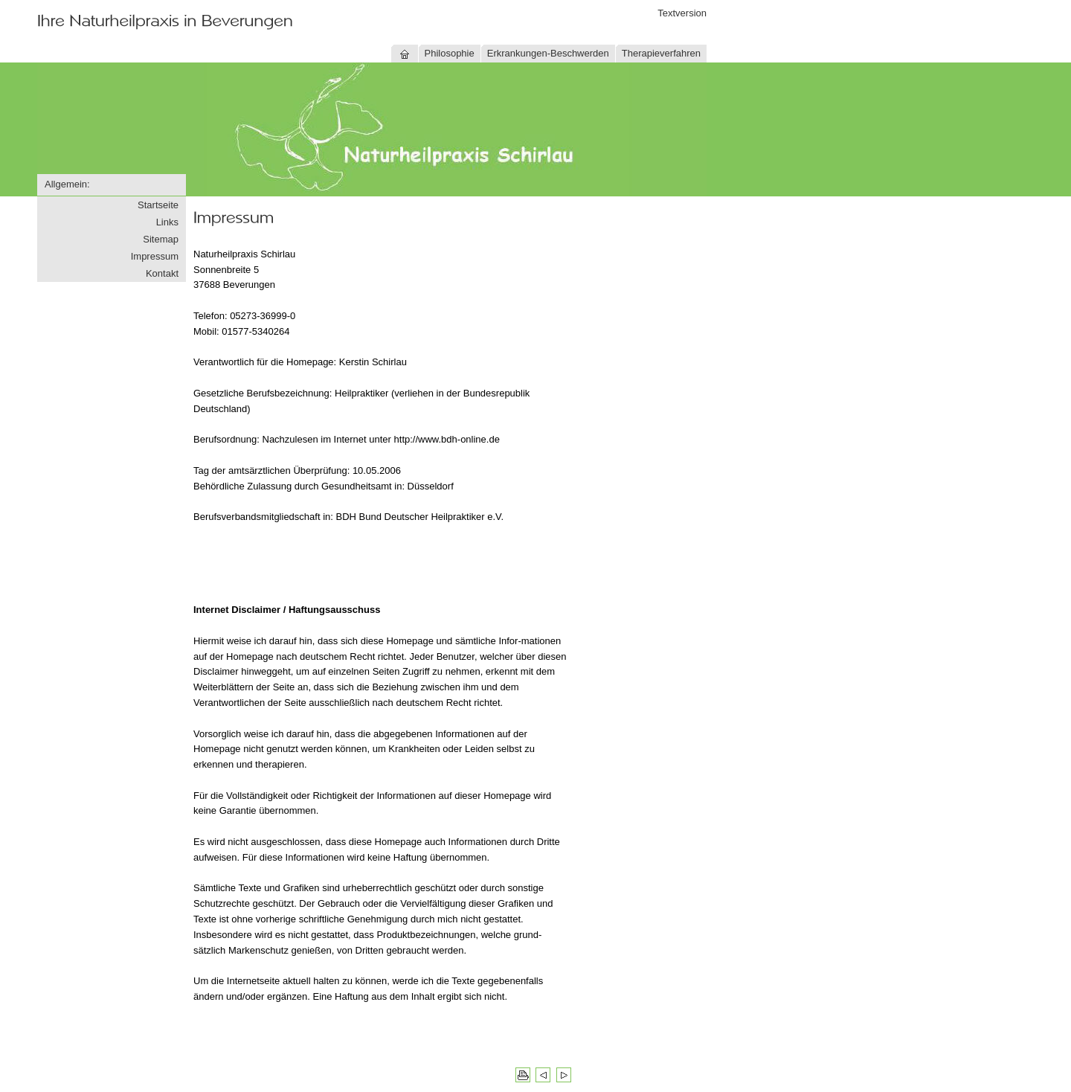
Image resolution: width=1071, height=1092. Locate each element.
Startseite (158, 205)
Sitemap (160, 239)
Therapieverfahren (661, 53)
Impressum (154, 256)
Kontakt (162, 273)
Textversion (682, 13)
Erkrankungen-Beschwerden (548, 53)
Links (167, 222)
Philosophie (450, 53)
